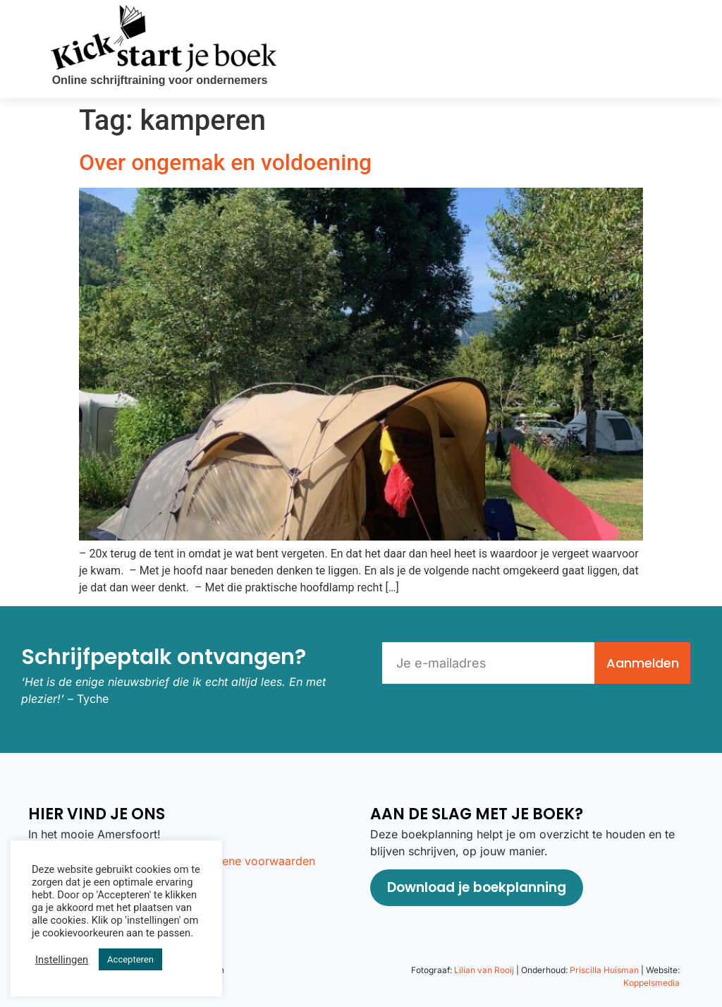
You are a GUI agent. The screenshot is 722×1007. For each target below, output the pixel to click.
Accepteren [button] (130, 959)
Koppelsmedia (651, 982)
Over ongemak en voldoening (225, 162)
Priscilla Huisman (604, 970)
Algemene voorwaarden (251, 861)
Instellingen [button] (61, 959)
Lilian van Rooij (484, 970)
